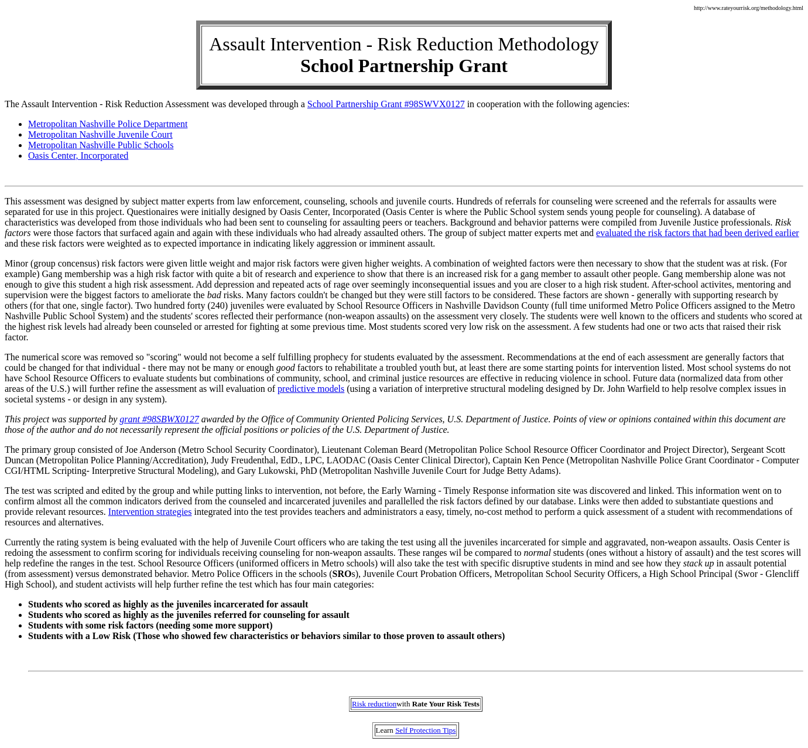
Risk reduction (374, 703)
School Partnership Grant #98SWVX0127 (386, 104)
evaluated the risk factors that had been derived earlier (697, 233)
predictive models (311, 389)
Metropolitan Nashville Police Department (107, 124)
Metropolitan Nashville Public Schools (100, 145)
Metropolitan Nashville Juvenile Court (100, 134)
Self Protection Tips (425, 730)
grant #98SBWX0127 (159, 419)
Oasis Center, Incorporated (78, 155)
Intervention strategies (150, 512)
